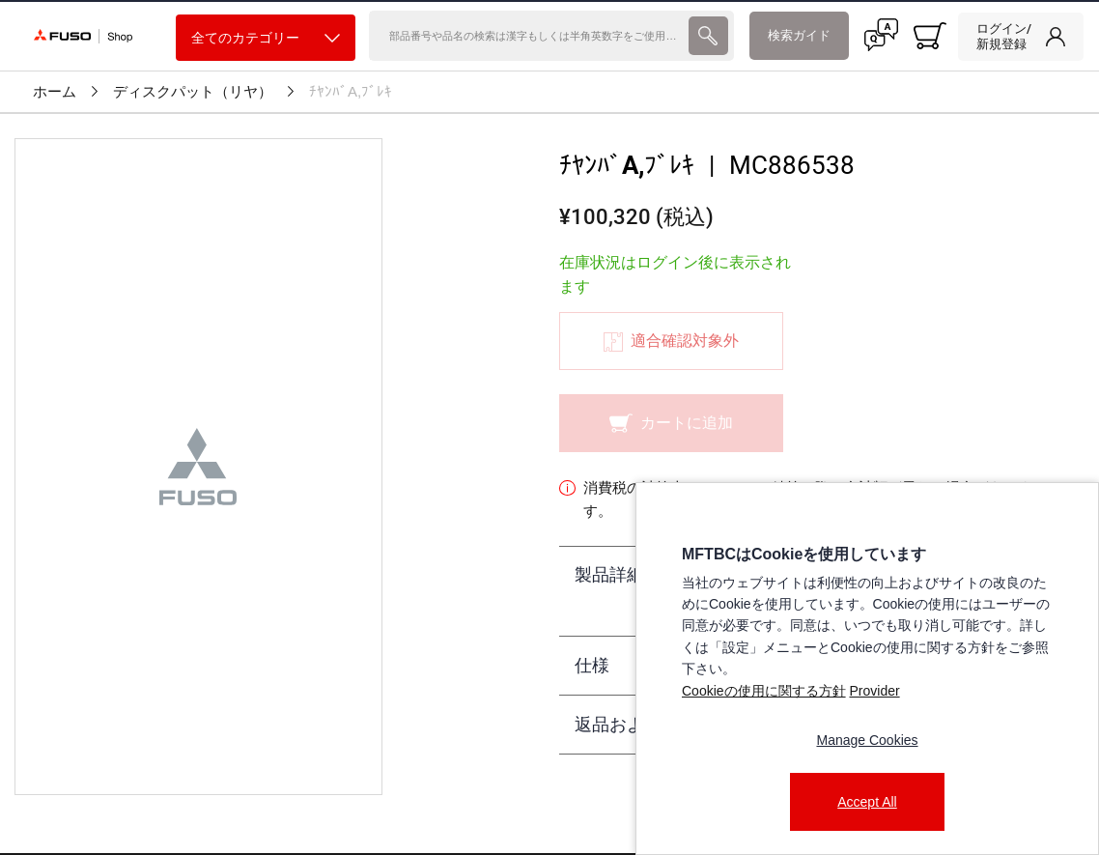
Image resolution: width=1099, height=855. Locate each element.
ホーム (54, 91)
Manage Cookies (866, 740)
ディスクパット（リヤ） (192, 91)
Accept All (866, 802)
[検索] (526, 36)
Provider (874, 690)
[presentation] (708, 35)
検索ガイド (799, 35)
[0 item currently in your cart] (930, 35)
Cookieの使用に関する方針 (764, 690)
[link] (1021, 37)
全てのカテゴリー (265, 38)
